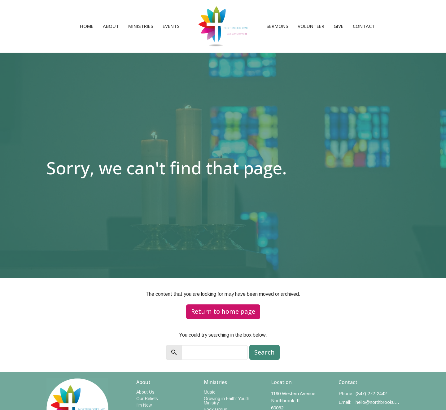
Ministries (140, 26)
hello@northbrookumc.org (378, 402)
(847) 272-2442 (371, 393)
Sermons (277, 26)
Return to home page (223, 311)
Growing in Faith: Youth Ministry (226, 400)
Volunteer (311, 26)
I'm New (144, 405)
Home (87, 26)
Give (338, 26)
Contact (364, 26)
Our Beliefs (147, 398)
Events (171, 26)
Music (209, 392)
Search (264, 352)
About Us (145, 392)
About (111, 26)
